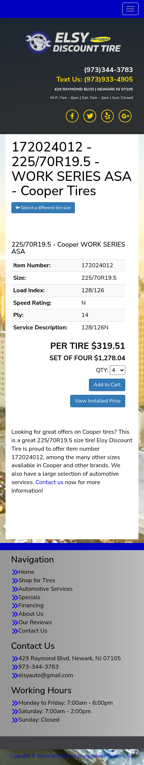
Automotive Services (45, 589)
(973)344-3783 (108, 70)
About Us (30, 614)
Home (26, 572)
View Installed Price (97, 400)
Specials (29, 597)
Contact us (50, 482)
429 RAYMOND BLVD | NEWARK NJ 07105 (93, 89)
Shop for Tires (36, 580)
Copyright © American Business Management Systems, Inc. (72, 756)
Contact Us (32, 631)
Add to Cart (107, 384)
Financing (31, 605)
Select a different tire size (43, 208)
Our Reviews (35, 622)
